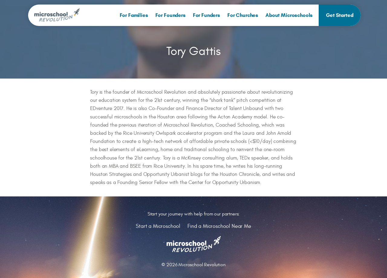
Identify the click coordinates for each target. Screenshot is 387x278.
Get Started (339, 15)
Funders (206, 15)
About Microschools (289, 15)
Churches (242, 15)
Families (134, 15)
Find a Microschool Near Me (219, 226)
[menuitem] (134, 15)
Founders (170, 15)
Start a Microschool (158, 226)
